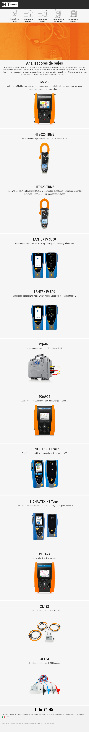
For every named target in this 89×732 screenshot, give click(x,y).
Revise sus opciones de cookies (65, 714)
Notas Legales (80, 714)
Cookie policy (50, 714)
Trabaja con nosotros (24, 714)
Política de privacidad (38, 714)
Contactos (5, 714)
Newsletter (13, 714)
